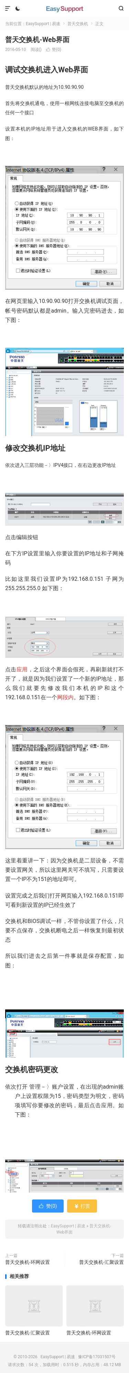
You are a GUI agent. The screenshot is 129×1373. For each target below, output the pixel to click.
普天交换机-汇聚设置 (101, 1262)
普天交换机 (77, 23)
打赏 (82, 1206)
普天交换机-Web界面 (37, 39)
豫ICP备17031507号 (97, 1356)
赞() (53, 49)
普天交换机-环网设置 (27, 1262)
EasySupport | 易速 (64, 8)
